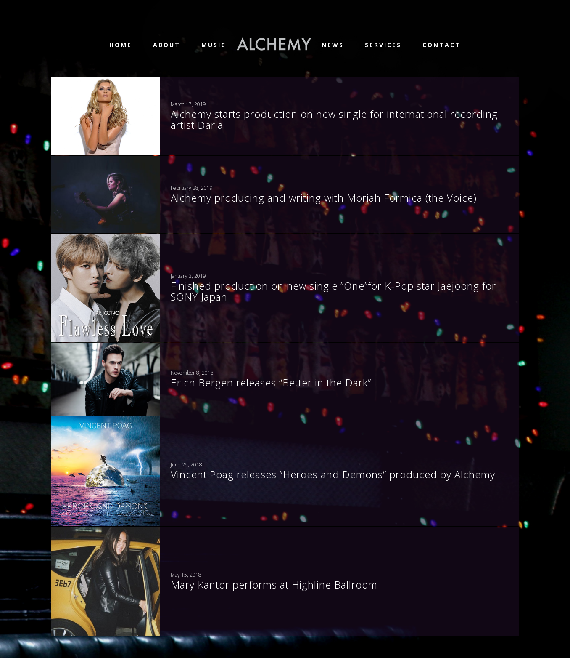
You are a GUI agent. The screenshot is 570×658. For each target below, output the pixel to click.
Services (383, 45)
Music (213, 45)
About (166, 45)
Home (120, 45)
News (333, 45)
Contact (441, 45)
